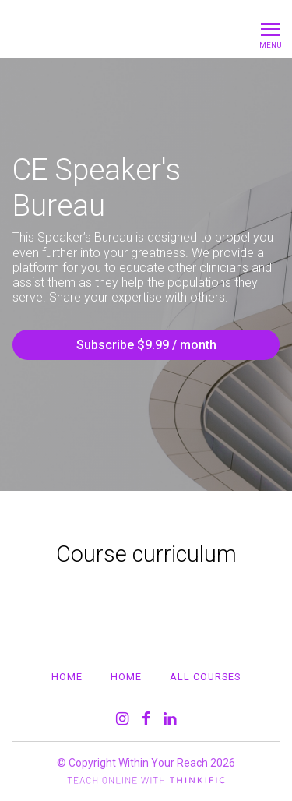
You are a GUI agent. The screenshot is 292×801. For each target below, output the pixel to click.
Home (67, 677)
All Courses (205, 677)
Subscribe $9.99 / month (146, 344)
